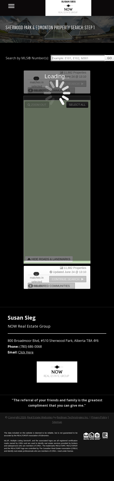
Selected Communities (50, 286)
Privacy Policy (99, 417)
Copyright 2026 (17, 417)
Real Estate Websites (40, 417)
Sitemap (57, 422)
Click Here (25, 352)
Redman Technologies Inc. (73, 417)
